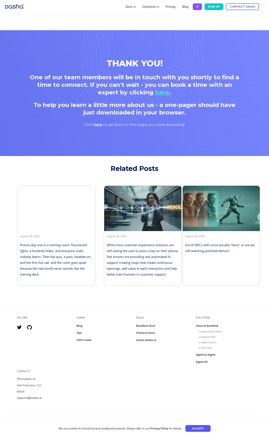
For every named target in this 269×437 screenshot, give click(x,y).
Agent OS (202, 362)
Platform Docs (145, 333)
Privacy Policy (159, 428)
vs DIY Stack (205, 348)
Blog (185, 7)
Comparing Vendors (210, 331)
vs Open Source (207, 342)
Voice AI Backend (207, 326)
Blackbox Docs (145, 326)
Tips (79, 333)
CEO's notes (83, 340)
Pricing (170, 7)
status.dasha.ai (146, 340)
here (162, 92)
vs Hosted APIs (207, 337)
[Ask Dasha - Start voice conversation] (197, 6)
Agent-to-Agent (205, 354)
